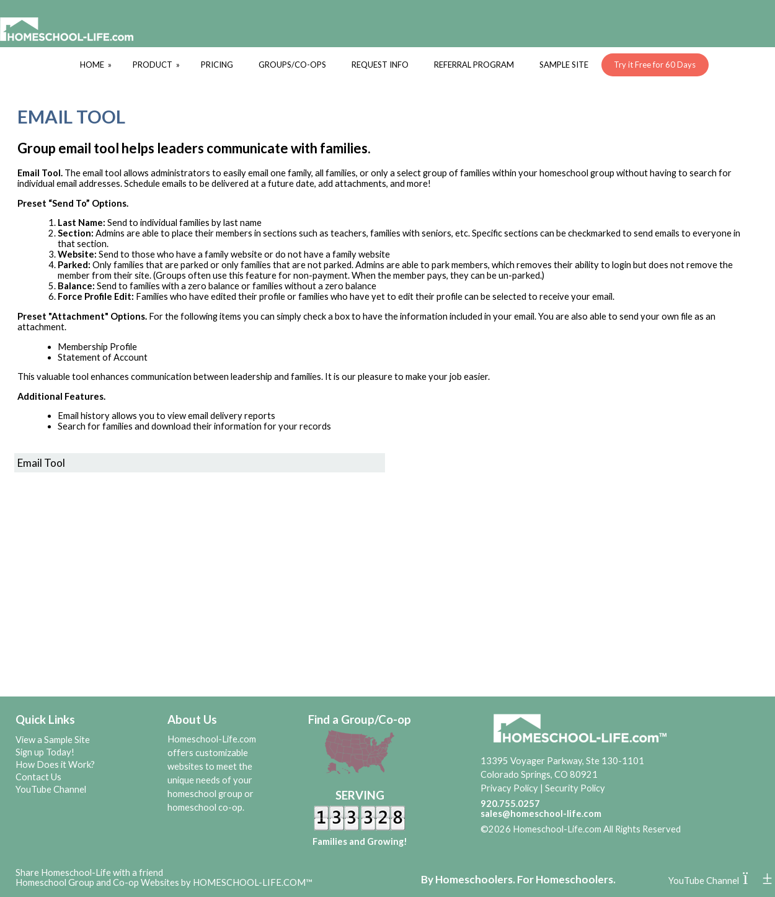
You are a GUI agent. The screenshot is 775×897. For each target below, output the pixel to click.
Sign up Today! (45, 752)
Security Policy (575, 788)
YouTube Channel (51, 789)
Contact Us (38, 777)
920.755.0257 (510, 803)
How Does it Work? (55, 764)
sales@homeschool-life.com (540, 813)
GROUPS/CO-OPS (292, 65)
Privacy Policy (509, 788)
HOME (96, 65)
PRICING (217, 65)
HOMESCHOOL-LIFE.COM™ (252, 882)
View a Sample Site (53, 739)
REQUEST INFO (380, 65)
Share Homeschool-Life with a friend (89, 872)
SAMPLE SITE (563, 65)
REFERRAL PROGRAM (474, 65)
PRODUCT (157, 65)
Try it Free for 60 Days (655, 65)
